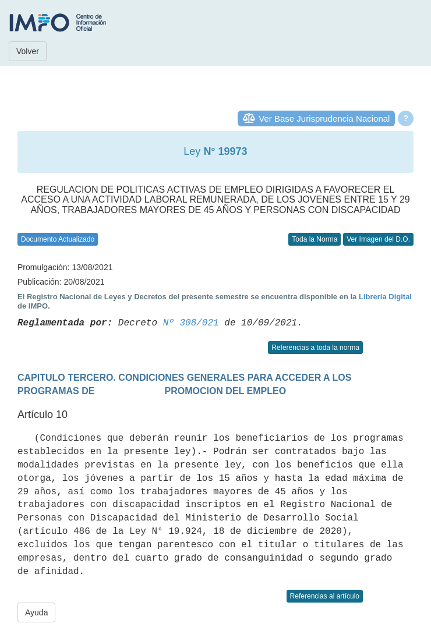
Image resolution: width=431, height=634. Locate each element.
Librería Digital (385, 296)
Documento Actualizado (57, 239)
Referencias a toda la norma (315, 347)
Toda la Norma (314, 239)
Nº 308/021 (191, 323)
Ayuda (36, 612)
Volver (27, 51)
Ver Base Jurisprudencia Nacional (324, 118)
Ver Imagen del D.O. (378, 239)
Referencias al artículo (324, 596)
